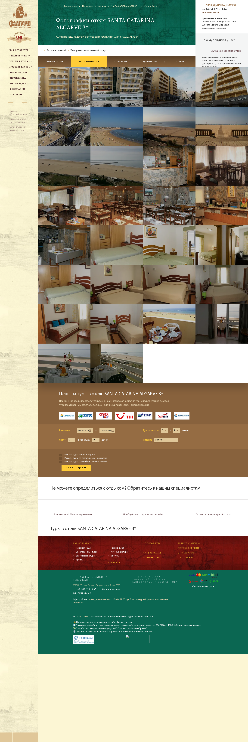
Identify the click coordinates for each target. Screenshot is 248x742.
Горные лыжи (117, 548)
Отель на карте (122, 61)
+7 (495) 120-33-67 (214, 9)
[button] (164, 430)
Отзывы (180, 61)
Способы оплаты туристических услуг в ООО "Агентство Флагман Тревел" (111, 628)
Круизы (79, 560)
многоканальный (210, 12)
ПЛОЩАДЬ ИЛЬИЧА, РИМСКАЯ (221, 5)
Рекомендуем (151, 557)
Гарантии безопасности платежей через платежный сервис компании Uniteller (114, 632)
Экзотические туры (85, 556)
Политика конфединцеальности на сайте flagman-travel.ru (104, 622)
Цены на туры (150, 61)
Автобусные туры (119, 552)
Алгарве (102, 6)
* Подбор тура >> (153, 543)
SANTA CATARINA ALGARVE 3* (125, 6)
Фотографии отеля (89, 61)
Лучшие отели (70, 6)
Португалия (87, 6)
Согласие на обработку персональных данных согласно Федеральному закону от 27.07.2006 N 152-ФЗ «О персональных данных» (138, 625)
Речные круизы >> (189, 543)
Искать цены (76, 468)
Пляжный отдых (83, 548)
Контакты (114, 562)
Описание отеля (54, 61)
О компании (186, 557)
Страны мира (186, 553)
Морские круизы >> (190, 548)
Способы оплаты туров (203, 586)
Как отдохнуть (82, 543)
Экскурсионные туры (86, 552)
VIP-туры (115, 556)
